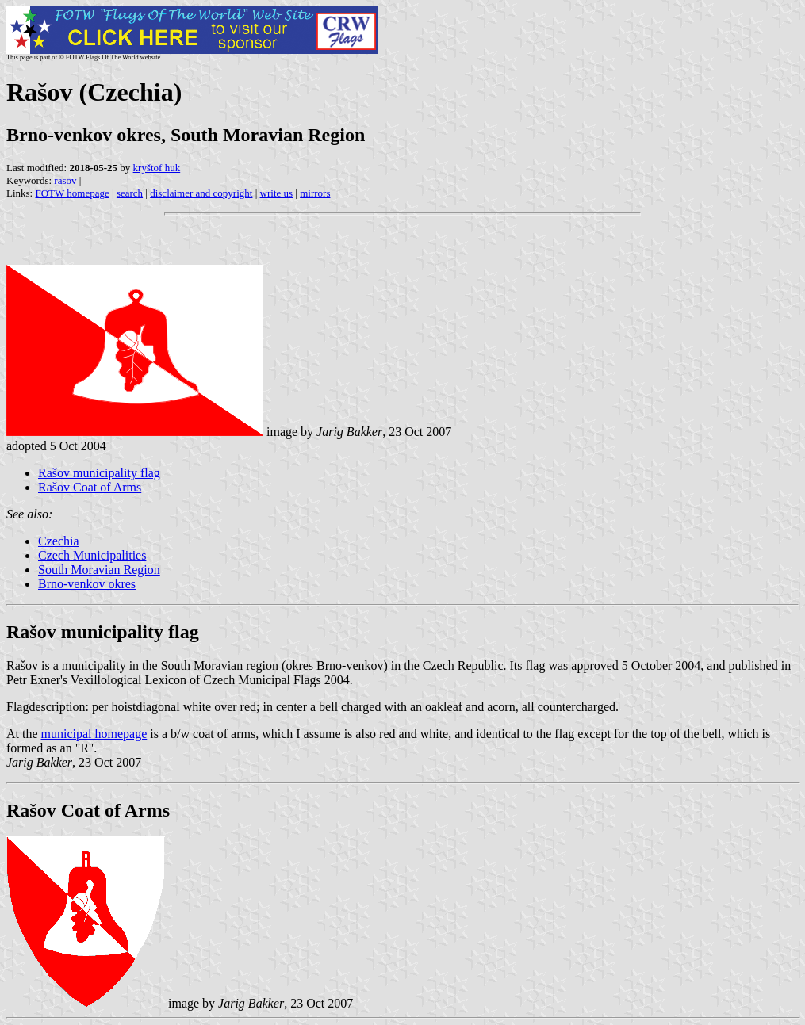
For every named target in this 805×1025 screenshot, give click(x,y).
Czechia (58, 541)
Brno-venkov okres (87, 584)
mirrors (315, 193)
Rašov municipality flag (99, 473)
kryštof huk (157, 168)
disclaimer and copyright (201, 193)
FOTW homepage (72, 193)
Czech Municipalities (92, 555)
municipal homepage (94, 733)
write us (276, 193)
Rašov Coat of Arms (89, 487)
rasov (65, 180)
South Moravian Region (99, 569)
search (130, 193)
